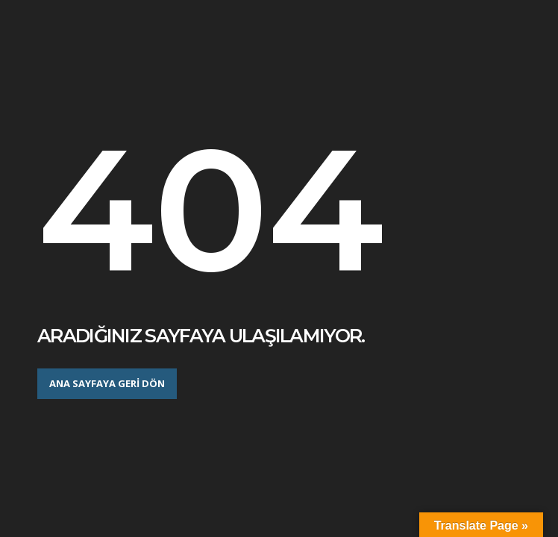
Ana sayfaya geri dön (107, 383)
